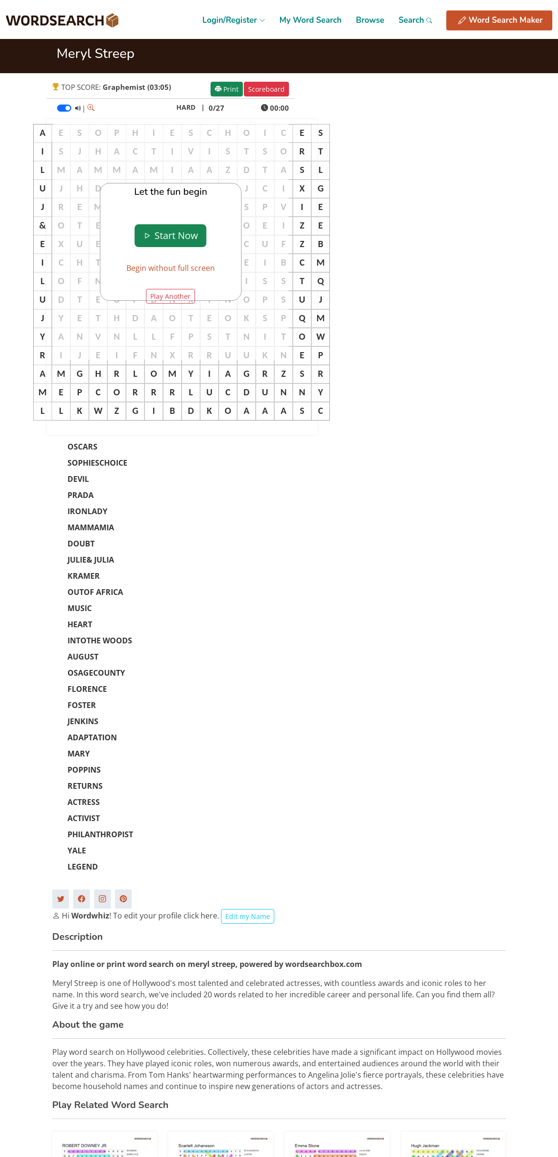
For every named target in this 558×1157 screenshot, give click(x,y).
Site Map (343, 1017)
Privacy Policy (350, 1033)
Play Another (170, 296)
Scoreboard (266, 89)
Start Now (170, 235)
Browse (370, 20)
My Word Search (310, 20)
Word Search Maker (500, 20)
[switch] (64, 108)
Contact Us (422, 1033)
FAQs (413, 1017)
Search (415, 20)
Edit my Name (247, 597)
